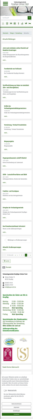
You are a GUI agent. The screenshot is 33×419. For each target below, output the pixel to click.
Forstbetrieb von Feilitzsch (12, 69)
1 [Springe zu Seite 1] (19, 255)
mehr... (5, 60)
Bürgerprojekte (9, 141)
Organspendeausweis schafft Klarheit (15, 158)
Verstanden (16, 414)
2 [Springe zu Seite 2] (21, 255)
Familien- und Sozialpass (11, 191)
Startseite (5, 33)
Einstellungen (16, 411)
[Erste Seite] (15, 255)
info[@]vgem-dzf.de (10, 287)
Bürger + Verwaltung (16, 33)
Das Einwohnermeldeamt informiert (14, 226)
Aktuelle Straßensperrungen (12, 247)
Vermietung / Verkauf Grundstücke (15, 125)
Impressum (16, 407)
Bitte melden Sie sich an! (11, 326)
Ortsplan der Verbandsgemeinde (13, 208)
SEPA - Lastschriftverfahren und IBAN (15, 174)
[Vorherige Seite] (18, 255)
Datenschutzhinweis (16, 404)
